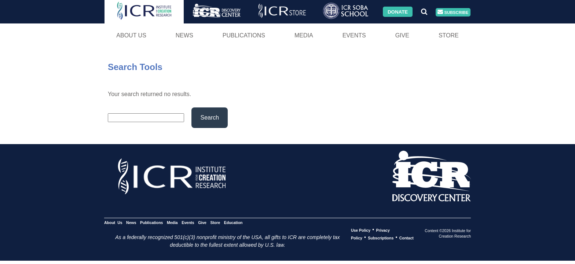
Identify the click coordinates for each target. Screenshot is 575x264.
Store (449, 35)
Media (303, 35)
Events (354, 35)
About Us (131, 35)
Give (402, 35)
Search (209, 117)
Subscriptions (380, 237)
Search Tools (135, 67)
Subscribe (452, 12)
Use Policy (360, 230)
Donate (398, 11)
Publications (244, 35)
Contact (406, 237)
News (184, 35)
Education (233, 222)
